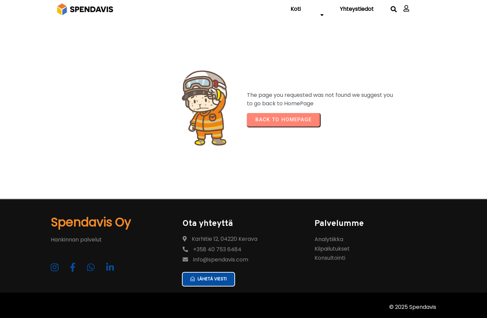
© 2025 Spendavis (412, 307)
